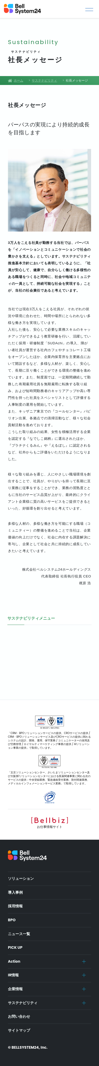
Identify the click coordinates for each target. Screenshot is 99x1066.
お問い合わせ (19, 1016)
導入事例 (15, 892)
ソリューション (21, 878)
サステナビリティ (22, 1002)
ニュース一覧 (19, 933)
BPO (12, 920)
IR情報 (13, 975)
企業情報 (15, 989)
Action (14, 961)
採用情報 (15, 906)
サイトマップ (19, 1030)
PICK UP (15, 947)
